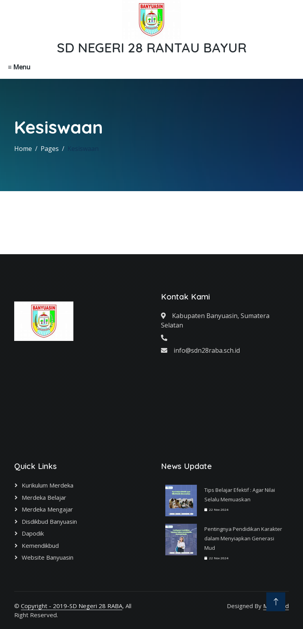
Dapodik (33, 533)
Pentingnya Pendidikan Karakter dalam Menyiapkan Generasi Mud (243, 538)
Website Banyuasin (47, 557)
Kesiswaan (83, 148)
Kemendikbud (40, 545)
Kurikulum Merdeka (47, 485)
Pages (50, 148)
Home (23, 148)
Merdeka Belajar (44, 497)
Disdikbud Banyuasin (49, 521)
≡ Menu (19, 67)
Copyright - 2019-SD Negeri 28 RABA (71, 606)
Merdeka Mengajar (47, 509)
